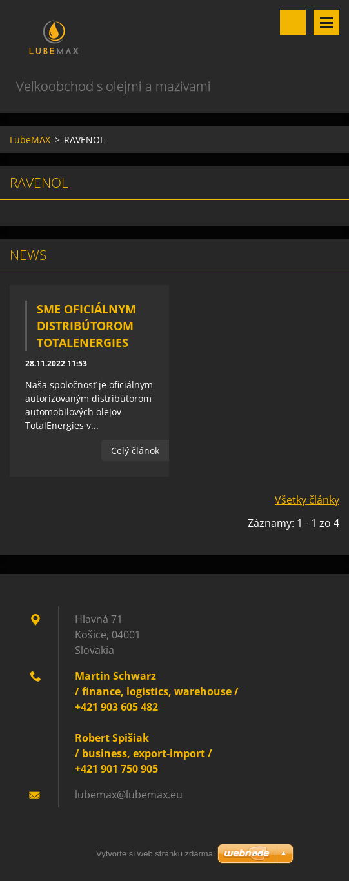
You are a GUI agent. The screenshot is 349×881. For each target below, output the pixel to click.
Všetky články (307, 500)
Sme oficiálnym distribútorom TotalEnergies (86, 325)
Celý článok (135, 450)
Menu (326, 22)
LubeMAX (30, 140)
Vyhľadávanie (293, 22)
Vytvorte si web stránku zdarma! (155, 853)
